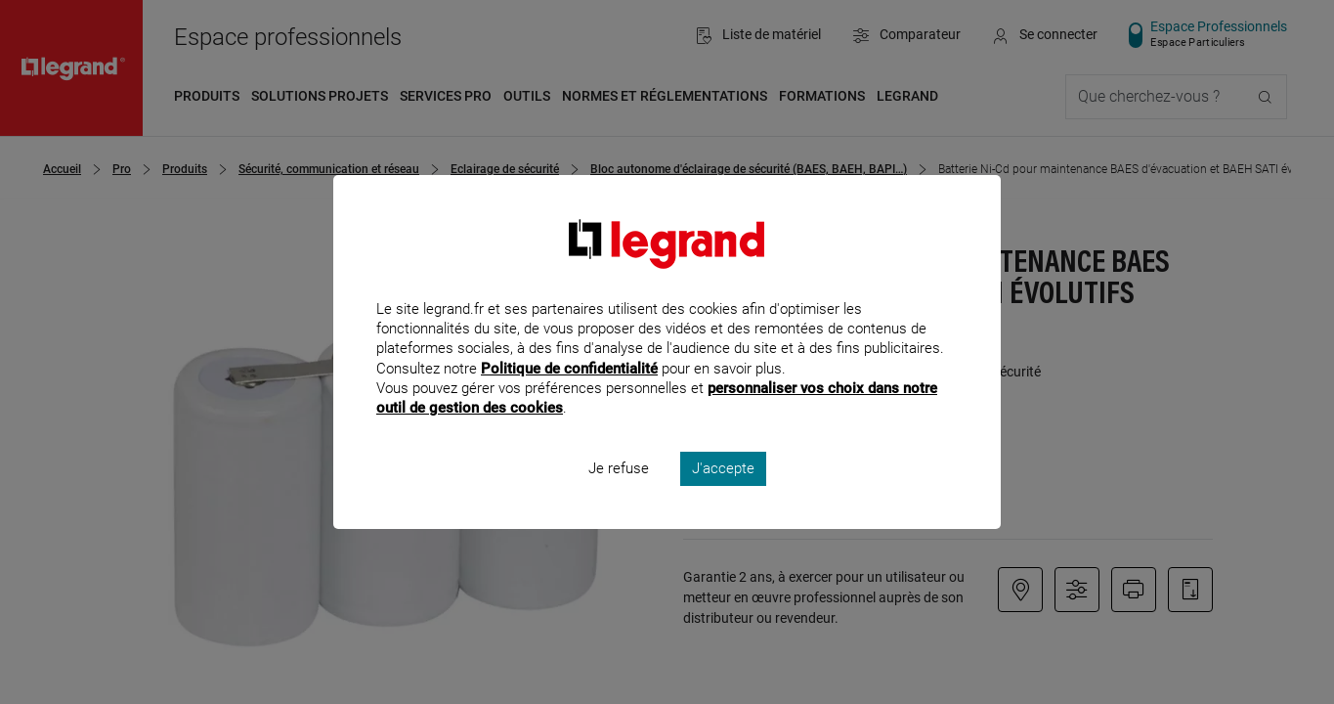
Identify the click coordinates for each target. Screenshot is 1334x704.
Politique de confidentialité (569, 394)
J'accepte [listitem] (723, 495)
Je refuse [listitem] (618, 495)
